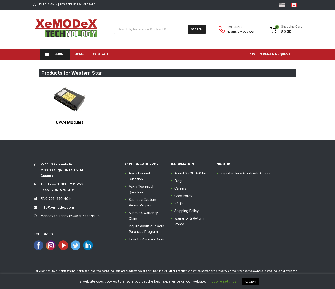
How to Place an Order (146, 239)
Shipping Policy (186, 211)
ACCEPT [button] (250, 281)
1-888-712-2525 (238, 32)
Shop (58, 54)
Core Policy (183, 196)
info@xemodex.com (57, 207)
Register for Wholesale (77, 4)
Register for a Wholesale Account (246, 173)
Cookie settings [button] (223, 281)
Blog (178, 181)
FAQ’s (178, 203)
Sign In (52, 4)
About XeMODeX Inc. (190, 173)
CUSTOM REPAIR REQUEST (269, 54)
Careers (180, 188)
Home (79, 54)
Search (196, 29)
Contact (101, 54)
